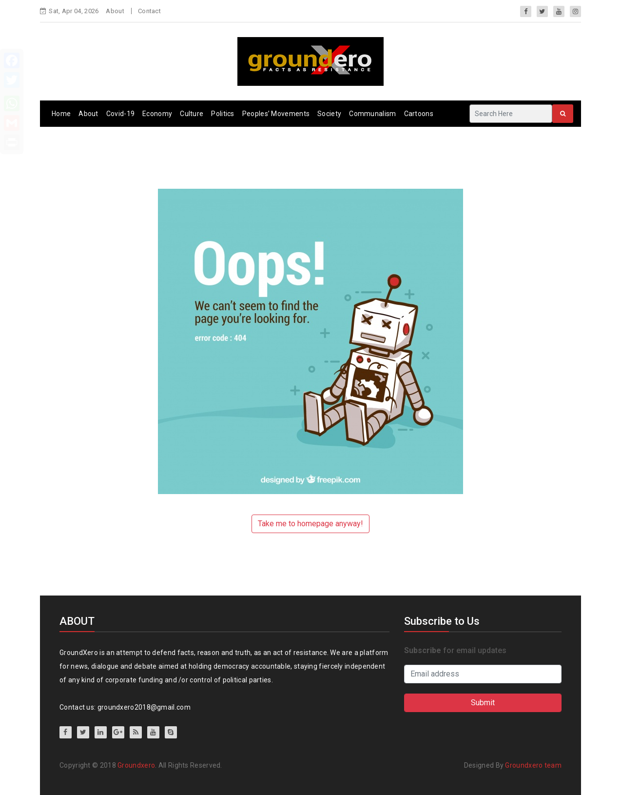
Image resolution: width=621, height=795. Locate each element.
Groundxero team (533, 765)
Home (61, 114)
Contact (149, 11)
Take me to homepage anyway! (310, 523)
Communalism (372, 114)
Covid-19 (120, 114)
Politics (222, 114)
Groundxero (136, 765)
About (115, 11)
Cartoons (418, 114)
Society (329, 114)
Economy (157, 114)
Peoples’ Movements (276, 114)
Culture (191, 114)
